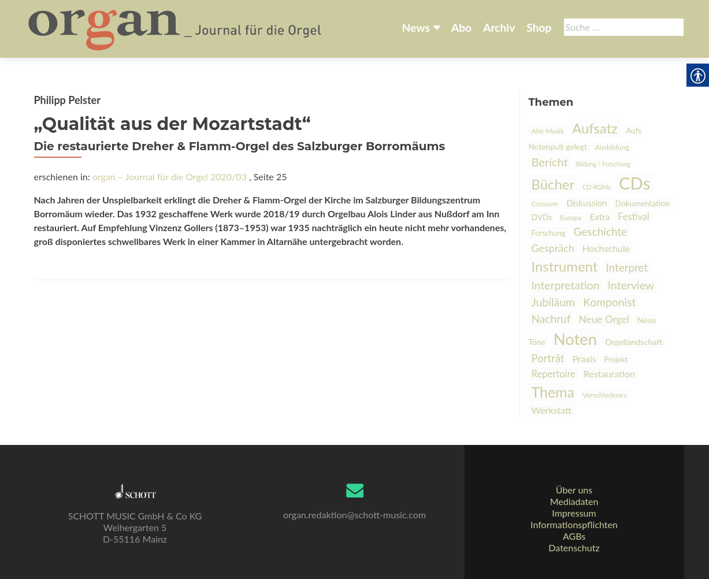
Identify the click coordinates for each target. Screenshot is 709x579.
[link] (175, 27)
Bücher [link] (553, 184)
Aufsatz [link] (595, 128)
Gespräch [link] (553, 248)
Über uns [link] (574, 489)
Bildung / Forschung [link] (603, 164)
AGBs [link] (574, 535)
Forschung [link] (549, 232)
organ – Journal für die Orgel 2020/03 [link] (169, 176)
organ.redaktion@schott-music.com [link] (354, 514)
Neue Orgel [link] (604, 319)
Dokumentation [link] (642, 203)
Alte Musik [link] (548, 131)
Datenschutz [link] (573, 547)
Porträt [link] (548, 358)
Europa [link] (570, 217)
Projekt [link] (616, 359)
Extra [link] (599, 216)
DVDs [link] (542, 217)
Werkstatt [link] (552, 409)
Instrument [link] (565, 266)
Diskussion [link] (586, 203)
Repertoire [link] (554, 374)
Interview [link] (631, 285)
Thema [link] (553, 391)
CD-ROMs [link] (596, 187)
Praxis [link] (584, 359)
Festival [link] (633, 216)
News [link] (416, 27)
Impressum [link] (574, 512)
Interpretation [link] (566, 285)
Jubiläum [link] (554, 302)
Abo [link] (461, 27)
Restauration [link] (609, 373)
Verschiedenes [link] (604, 395)
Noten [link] (575, 338)
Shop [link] (538, 27)
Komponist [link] (609, 302)
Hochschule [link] (606, 248)
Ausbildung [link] (612, 147)
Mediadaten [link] (574, 501)
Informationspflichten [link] (574, 524)
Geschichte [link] (601, 231)
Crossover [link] (545, 203)
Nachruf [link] (551, 318)
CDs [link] (634, 183)
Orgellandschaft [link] (633, 342)
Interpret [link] (627, 267)
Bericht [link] (550, 162)
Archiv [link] (499, 27)
